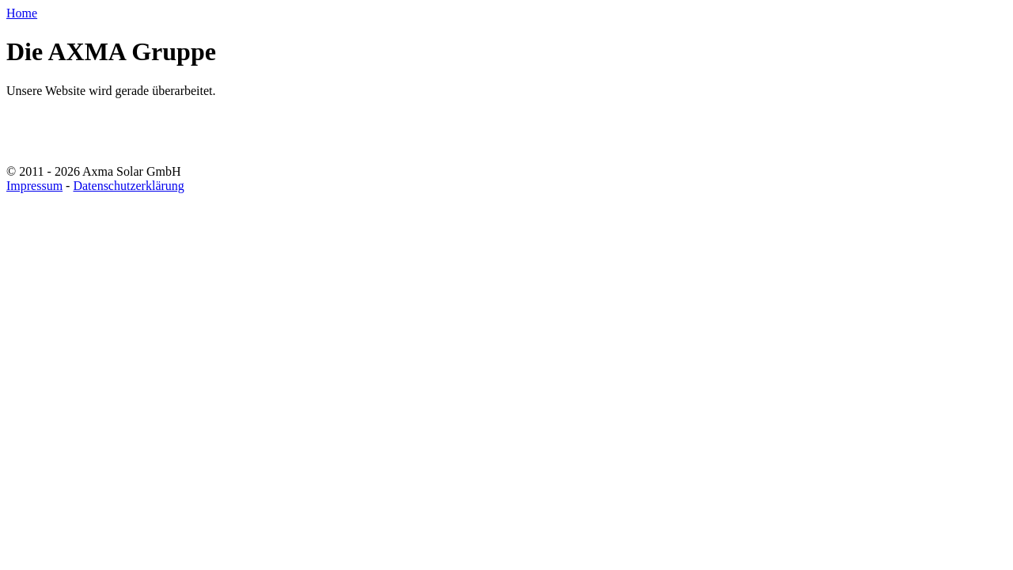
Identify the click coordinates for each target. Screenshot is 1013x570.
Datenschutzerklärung (128, 185)
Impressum (34, 185)
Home (21, 13)
